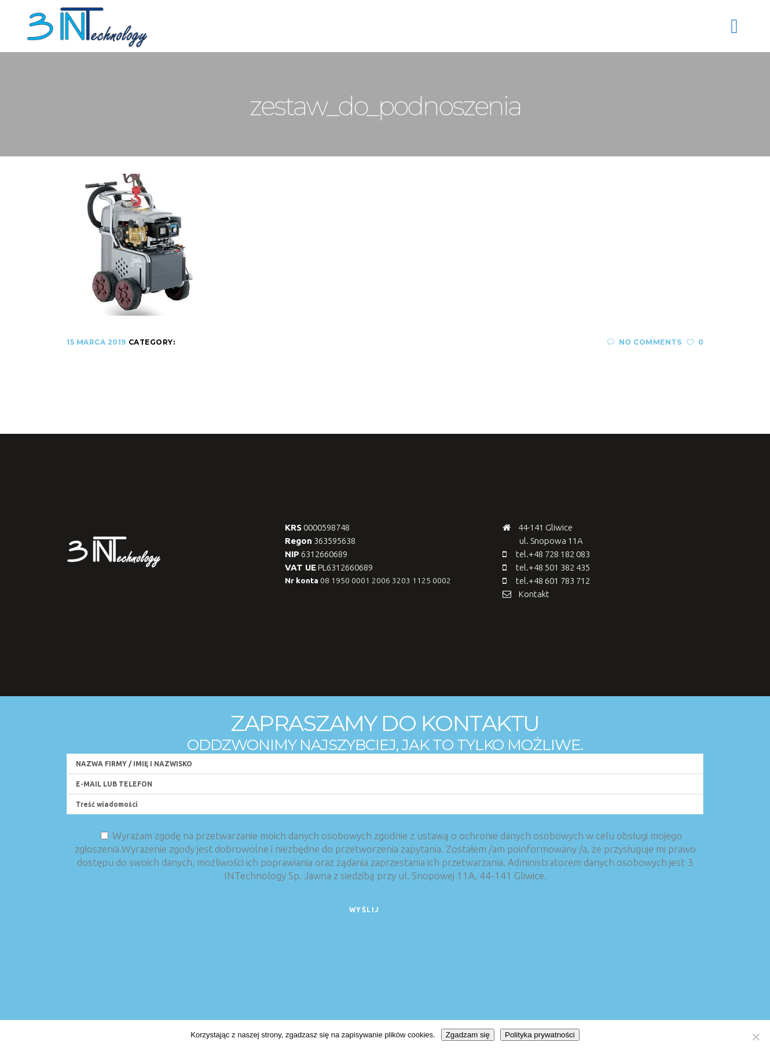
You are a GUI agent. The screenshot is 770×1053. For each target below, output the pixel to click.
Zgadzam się (468, 1034)
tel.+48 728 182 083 (553, 554)
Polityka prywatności (540, 1034)
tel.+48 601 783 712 (553, 581)
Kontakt (534, 594)
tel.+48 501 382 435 (553, 567)
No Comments (644, 342)
